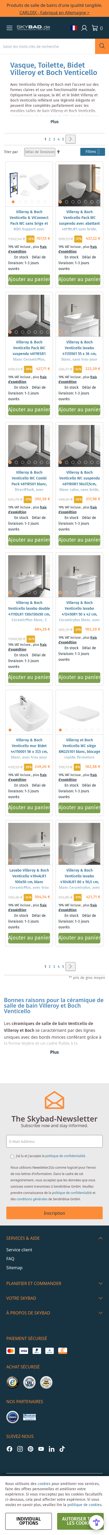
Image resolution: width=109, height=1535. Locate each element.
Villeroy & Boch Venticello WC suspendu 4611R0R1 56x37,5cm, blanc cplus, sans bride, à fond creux (79, 484)
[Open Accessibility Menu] (96, 1522)
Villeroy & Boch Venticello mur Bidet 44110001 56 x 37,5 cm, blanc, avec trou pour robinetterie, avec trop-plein (29, 754)
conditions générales (32, 1199)
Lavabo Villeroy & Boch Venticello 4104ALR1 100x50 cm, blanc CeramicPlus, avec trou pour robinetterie (29, 882)
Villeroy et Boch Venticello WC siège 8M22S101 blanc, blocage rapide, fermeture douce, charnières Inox (79, 751)
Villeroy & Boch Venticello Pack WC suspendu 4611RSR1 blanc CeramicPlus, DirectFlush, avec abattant (29, 356)
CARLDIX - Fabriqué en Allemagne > (54, 13)
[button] (9, 28)
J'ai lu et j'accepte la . (51, 1156)
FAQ (10, 1259)
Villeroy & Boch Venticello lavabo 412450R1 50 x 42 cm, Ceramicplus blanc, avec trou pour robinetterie (79, 614)
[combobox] (47, 46)
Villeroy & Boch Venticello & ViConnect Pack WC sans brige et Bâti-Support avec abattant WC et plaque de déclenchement (29, 226)
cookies (44, 1484)
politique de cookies (84, 1505)
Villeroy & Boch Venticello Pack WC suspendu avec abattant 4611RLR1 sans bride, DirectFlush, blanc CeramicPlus (79, 226)
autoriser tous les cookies (80, 1521)
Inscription (54, 1213)
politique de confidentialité (65, 1156)
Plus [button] (55, 122)
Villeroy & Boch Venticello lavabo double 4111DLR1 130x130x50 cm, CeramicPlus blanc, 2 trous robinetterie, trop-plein (29, 617)
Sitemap (14, 1268)
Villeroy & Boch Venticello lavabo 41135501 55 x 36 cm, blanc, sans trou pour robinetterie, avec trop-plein (80, 356)
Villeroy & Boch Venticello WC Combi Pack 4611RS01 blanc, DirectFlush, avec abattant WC (29, 484)
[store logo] (33, 28)
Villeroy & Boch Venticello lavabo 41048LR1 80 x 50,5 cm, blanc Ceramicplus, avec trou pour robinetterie (79, 882)
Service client (19, 1250)
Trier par (11, 152)
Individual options (28, 1521)
